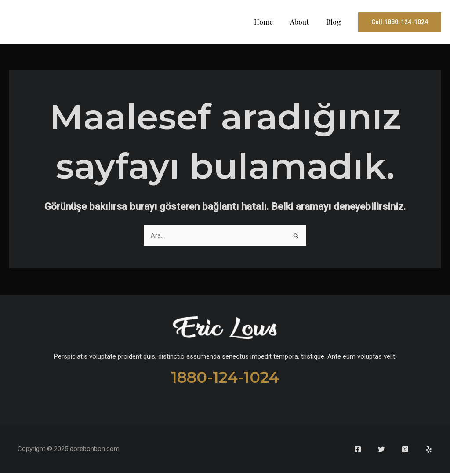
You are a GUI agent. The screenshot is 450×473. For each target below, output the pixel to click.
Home (270, 21)
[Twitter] (381, 449)
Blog (334, 21)
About (303, 21)
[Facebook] (357, 449)
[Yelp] (428, 449)
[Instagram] (405, 449)
